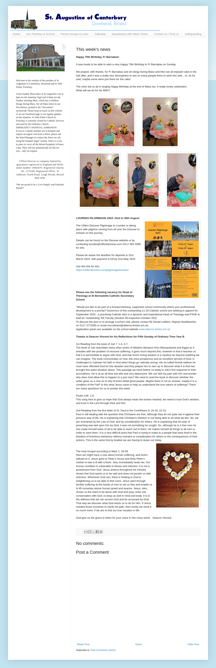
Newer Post (83, 644)
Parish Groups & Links (74, 34)
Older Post (193, 644)
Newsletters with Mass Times (130, 34)
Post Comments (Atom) (103, 650)
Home (16, 34)
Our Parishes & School (40, 34)
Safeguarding (193, 34)
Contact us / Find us (166, 34)
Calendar (100, 34)
